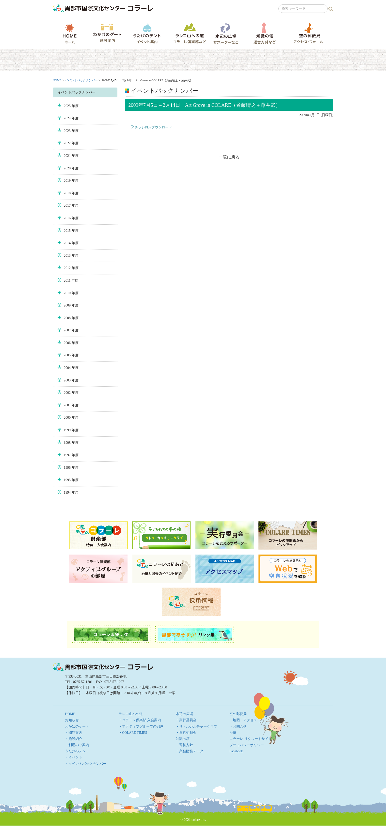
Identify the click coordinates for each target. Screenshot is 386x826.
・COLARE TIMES (133, 733)
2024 (67, 118)
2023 (67, 131)
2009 (67, 305)
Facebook (236, 751)
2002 (67, 393)
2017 (67, 205)
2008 (67, 318)
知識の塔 (264, 33)
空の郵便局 (308, 33)
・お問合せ (238, 726)
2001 (67, 405)
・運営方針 (184, 745)
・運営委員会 (186, 733)
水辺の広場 (226, 33)
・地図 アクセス (243, 720)
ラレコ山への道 (189, 33)
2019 (67, 180)
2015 (67, 231)
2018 (67, 193)
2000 (67, 417)
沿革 (232, 733)
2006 (67, 343)
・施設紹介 (73, 739)
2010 (67, 293)
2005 (67, 355)
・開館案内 (73, 733)
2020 (67, 168)
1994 (67, 492)
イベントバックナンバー (81, 80)
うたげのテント (147, 33)
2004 (67, 368)
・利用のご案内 (77, 745)
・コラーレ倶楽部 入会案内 (140, 720)
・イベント (73, 757)
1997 (67, 455)
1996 (67, 467)
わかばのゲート (107, 33)
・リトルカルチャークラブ (196, 726)
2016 (67, 218)
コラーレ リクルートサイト (250, 739)
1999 (67, 430)
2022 (67, 143)
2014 (67, 243)
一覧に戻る (229, 157)
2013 (67, 255)
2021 (67, 156)
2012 (67, 268)
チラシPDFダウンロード (151, 127)
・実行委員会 (186, 720)
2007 (67, 330)
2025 (67, 106)
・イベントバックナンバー (85, 764)
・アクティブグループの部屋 (141, 726)
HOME (70, 33)
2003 (67, 380)
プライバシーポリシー (246, 745)
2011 (67, 280)
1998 (67, 443)
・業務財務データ (189, 751)
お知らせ (72, 720)
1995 (67, 480)
